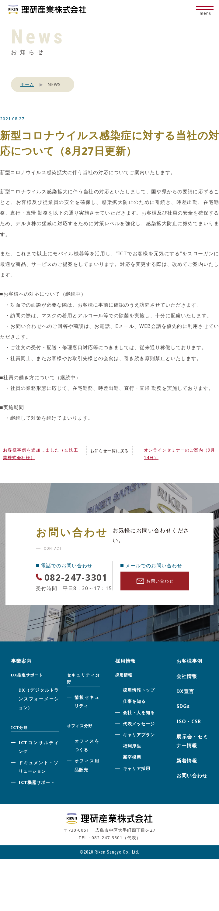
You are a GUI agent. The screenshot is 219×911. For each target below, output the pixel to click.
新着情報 (186, 774)
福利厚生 (132, 760)
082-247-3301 (70, 583)
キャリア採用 (136, 783)
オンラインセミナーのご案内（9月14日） (179, 453)
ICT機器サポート (37, 796)
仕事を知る (134, 715)
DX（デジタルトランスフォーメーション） (39, 713)
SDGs (183, 720)
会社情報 (186, 690)
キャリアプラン (139, 749)
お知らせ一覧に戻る (109, 450)
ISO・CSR (188, 735)
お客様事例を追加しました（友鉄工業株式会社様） (40, 453)
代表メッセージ (139, 738)
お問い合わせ (155, 583)
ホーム (27, 84)
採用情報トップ (139, 704)
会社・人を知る (139, 727)
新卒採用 (132, 771)
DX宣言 (185, 705)
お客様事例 (189, 675)
